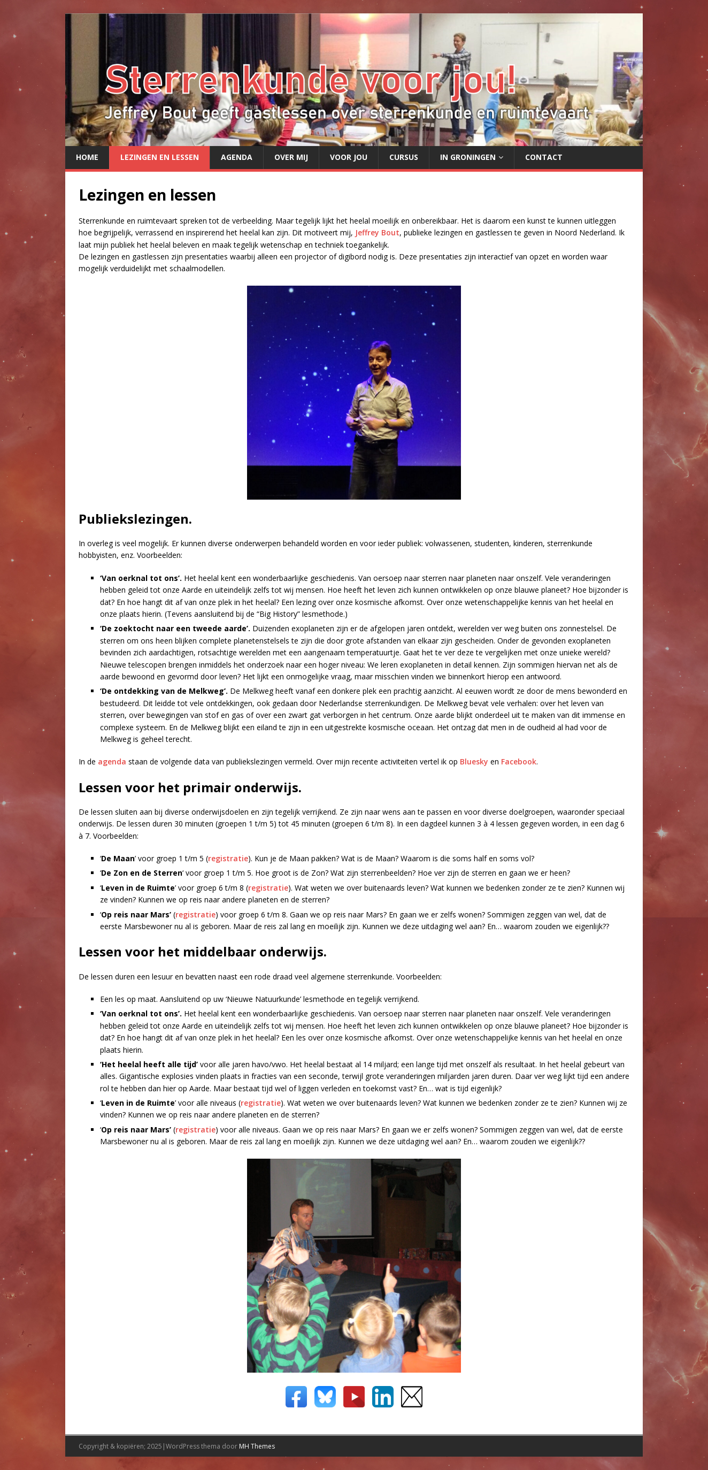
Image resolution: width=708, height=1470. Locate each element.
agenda (112, 761)
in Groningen (468, 157)
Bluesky (474, 761)
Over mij (291, 157)
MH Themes (257, 1446)
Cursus (403, 157)
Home (87, 157)
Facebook (518, 761)
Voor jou (348, 157)
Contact (544, 157)
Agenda (236, 157)
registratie (228, 858)
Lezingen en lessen (159, 157)
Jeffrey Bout (377, 232)
